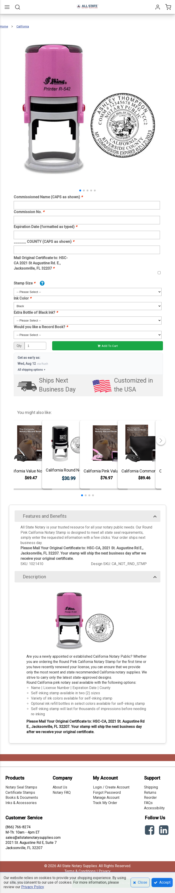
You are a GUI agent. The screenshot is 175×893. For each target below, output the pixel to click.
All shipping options (32, 370)
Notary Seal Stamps (21, 787)
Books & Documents (21, 797)
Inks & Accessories (21, 803)
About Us (60, 787)
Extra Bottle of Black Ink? (36, 312)
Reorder (150, 797)
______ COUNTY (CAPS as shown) (44, 241)
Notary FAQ (62, 792)
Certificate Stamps (20, 792)
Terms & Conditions (80, 871)
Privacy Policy (32, 887)
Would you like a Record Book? (41, 327)
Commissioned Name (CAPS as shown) (48, 197)
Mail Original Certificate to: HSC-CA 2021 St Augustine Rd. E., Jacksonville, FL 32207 (41, 263)
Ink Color (22, 298)
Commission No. (29, 212)
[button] (80, 190)
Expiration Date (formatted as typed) (45, 227)
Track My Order (105, 803)
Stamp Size (24, 283)
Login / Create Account (111, 787)
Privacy (105, 871)
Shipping (151, 787)
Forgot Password (107, 792)
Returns (150, 792)
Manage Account (106, 797)
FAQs (148, 803)
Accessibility (154, 808)
